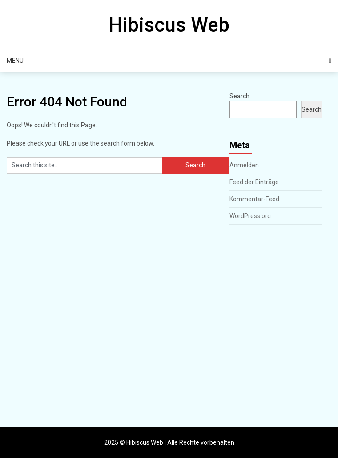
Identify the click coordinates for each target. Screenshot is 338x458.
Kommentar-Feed (254, 199)
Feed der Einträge (254, 182)
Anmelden (244, 165)
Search (239, 96)
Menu (15, 60)
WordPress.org (250, 215)
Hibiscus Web (169, 24)
